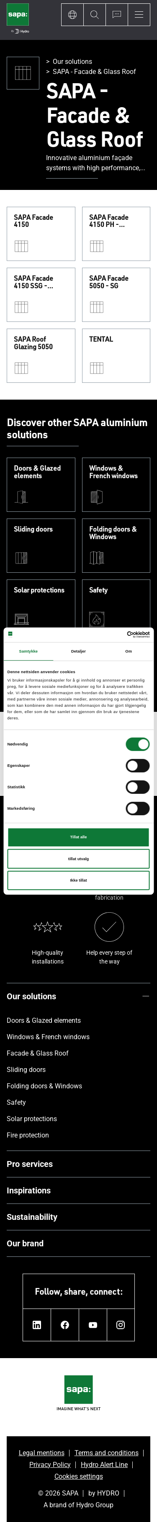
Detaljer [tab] (78, 651)
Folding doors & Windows (113, 533)
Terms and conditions (107, 1453)
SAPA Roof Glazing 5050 (33, 343)
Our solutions (72, 62)
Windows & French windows (113, 472)
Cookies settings (78, 1476)
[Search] (94, 14)
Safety (98, 590)
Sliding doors (33, 529)
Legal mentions (41, 1453)
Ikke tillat (78, 880)
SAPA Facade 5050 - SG (109, 282)
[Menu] (139, 14)
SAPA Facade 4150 (33, 221)
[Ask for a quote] (117, 14)
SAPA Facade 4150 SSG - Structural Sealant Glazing (40, 282)
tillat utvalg (78, 859)
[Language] (72, 14)
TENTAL (101, 339)
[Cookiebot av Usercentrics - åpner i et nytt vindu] (113, 635)
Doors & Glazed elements (37, 472)
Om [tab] (128, 651)
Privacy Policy (50, 1465)
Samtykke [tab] (28, 651)
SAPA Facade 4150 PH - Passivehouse (110, 221)
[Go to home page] (18, 20)
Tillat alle (78, 837)
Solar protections (39, 590)
